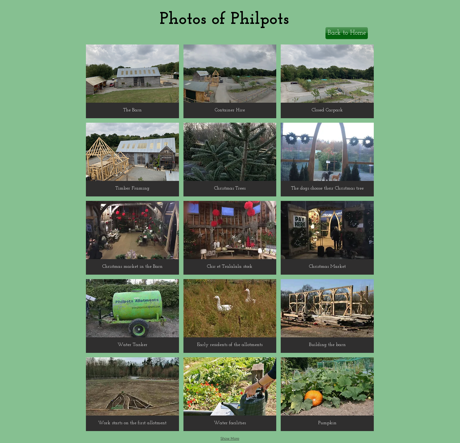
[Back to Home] (346, 33)
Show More (229, 438)
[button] (132, 81)
